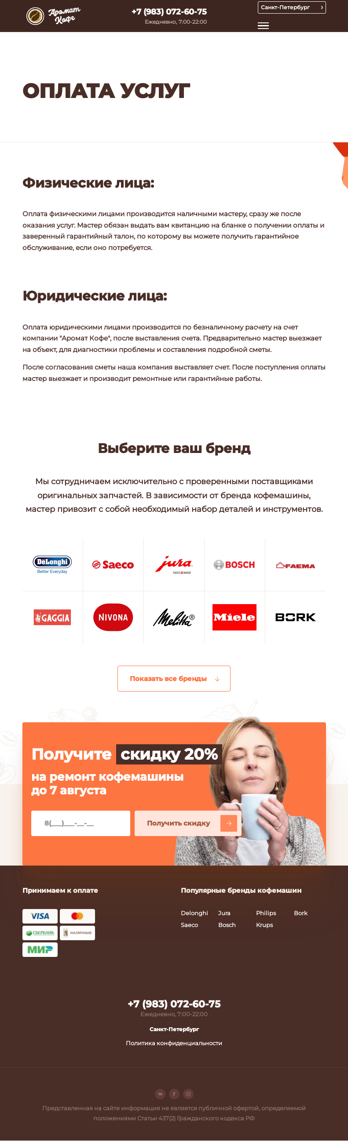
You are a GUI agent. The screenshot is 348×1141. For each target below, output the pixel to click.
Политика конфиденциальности (174, 1043)
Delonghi (194, 913)
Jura (224, 913)
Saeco (189, 925)
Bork (301, 913)
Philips (266, 913)
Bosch (227, 925)
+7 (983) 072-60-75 (169, 12)
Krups (264, 925)
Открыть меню (264, 26)
